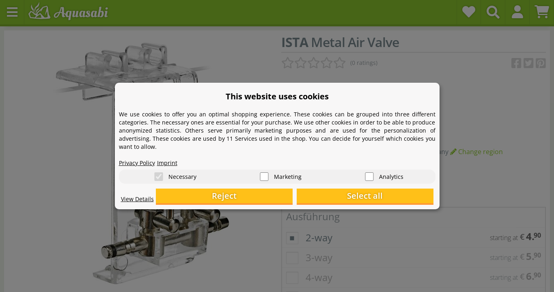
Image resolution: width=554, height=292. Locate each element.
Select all (393, 197)
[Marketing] (264, 174)
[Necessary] (158, 174)
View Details (139, 201)
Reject (307, 197)
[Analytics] (369, 174)
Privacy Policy (139, 160)
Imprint (173, 160)
